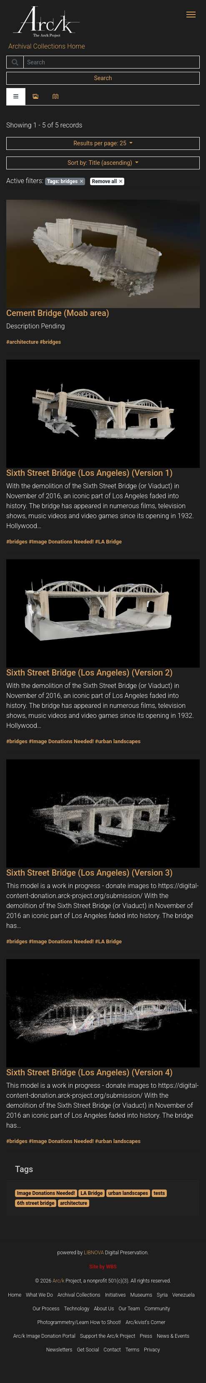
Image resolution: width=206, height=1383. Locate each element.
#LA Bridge (108, 542)
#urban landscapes (118, 741)
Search (103, 78)
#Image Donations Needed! (61, 542)
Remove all (107, 181)
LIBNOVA (94, 1253)
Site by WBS (102, 1267)
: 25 (100, 143)
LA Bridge (91, 1193)
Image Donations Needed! (46, 1193)
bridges (65, 181)
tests (159, 1193)
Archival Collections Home (46, 46)
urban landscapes (128, 1193)
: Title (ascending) (100, 162)
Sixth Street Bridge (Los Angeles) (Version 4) (89, 1072)
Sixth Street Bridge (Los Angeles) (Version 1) (89, 473)
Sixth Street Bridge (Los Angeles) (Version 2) (89, 673)
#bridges (50, 342)
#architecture (22, 342)
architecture (73, 1203)
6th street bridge (36, 1203)
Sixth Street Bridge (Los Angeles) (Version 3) (89, 873)
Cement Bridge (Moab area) (57, 313)
